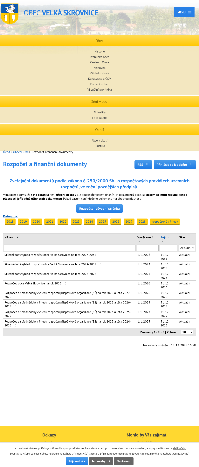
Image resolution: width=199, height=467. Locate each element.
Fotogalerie (99, 118)
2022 (62, 221)
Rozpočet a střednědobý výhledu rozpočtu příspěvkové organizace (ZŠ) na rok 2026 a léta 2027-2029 (67, 295)
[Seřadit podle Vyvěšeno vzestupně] (139, 240)
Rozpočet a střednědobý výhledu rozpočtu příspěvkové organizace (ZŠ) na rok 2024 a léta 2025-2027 (67, 314)
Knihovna (99, 68)
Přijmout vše (77, 461)
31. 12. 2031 (165, 257)
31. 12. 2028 (165, 266)
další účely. (179, 448)
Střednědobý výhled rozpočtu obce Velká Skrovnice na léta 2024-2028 (53, 264)
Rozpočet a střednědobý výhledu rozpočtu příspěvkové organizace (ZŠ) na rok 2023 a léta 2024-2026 (67, 323)
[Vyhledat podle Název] (69, 248)
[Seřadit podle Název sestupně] (18, 237)
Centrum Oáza (99, 62)
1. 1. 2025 (143, 302)
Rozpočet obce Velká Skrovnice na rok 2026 (36, 283)
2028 (142, 221)
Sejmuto (166, 237)
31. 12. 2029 (165, 295)
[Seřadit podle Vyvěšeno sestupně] (139, 241)
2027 (129, 221)
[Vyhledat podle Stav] (187, 248)
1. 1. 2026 (143, 255)
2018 (10, 221)
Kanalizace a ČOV (99, 78)
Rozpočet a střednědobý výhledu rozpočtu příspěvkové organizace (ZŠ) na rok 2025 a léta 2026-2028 (67, 304)
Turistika (99, 146)
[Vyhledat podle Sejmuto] (168, 248)
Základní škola (99, 73)
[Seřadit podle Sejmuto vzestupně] (163, 240)
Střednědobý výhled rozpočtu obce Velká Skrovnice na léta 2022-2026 (53, 274)
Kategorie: (10, 216)
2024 (89, 221)
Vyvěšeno (145, 237)
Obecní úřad (21, 152)
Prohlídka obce (99, 57)
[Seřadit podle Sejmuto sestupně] (163, 241)
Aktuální (184, 255)
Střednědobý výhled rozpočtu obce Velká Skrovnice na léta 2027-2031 (53, 255)
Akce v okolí (99, 140)
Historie (99, 51)
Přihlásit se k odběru (175, 164)
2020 (36, 221)
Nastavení (124, 461)
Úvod (6, 152)
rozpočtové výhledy (165, 221)
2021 (49, 221)
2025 (102, 221)
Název (10, 237)
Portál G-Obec (99, 84)
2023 (76, 221)
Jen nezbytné (101, 461)
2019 (23, 221)
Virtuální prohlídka (99, 89)
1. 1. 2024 (143, 312)
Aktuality (100, 112)
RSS (143, 164)
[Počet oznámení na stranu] (187, 332)
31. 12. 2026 (165, 276)
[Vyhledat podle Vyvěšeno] (147, 248)
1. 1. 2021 (143, 274)
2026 (115, 221)
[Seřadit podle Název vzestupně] (18, 236)
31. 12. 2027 (165, 314)
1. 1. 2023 (143, 264)
